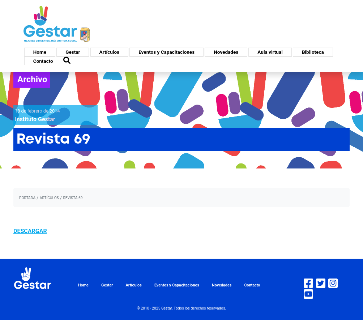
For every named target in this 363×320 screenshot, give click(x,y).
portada (27, 198)
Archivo (32, 79)
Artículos (109, 52)
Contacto (43, 61)
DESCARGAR (30, 231)
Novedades (226, 52)
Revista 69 (72, 198)
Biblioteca (313, 52)
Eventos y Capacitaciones (166, 52)
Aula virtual (269, 52)
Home (39, 52)
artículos (49, 198)
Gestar (72, 52)
